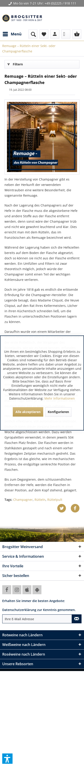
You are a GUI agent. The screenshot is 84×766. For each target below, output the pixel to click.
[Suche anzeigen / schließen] (32, 34)
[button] (7, 758)
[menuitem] (12, 34)
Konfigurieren (58, 412)
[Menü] (12, 34)
